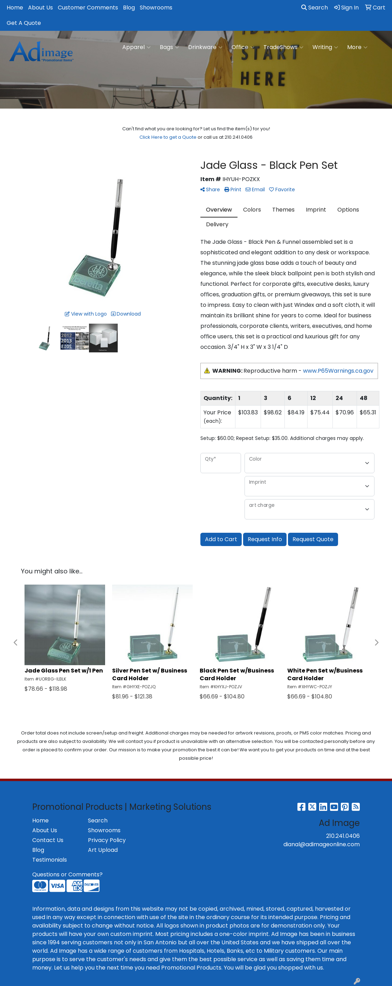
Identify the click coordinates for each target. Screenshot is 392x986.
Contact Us (47, 840)
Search (314, 8)
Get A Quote (24, 23)
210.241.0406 (343, 836)
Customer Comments (88, 8)
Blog (129, 8)
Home (15, 8)
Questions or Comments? (67, 874)
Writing (325, 47)
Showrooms (156, 8)
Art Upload (103, 850)
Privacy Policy (107, 840)
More (357, 47)
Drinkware (205, 47)
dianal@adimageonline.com (321, 844)
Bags (169, 47)
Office (243, 47)
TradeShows (283, 47)
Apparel (136, 47)
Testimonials (49, 860)
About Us (40, 8)
